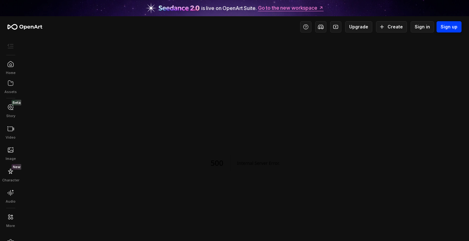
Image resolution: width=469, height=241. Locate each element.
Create (391, 27)
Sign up (449, 27)
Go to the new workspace (291, 8)
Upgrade (358, 27)
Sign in (422, 27)
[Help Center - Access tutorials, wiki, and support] (305, 26)
